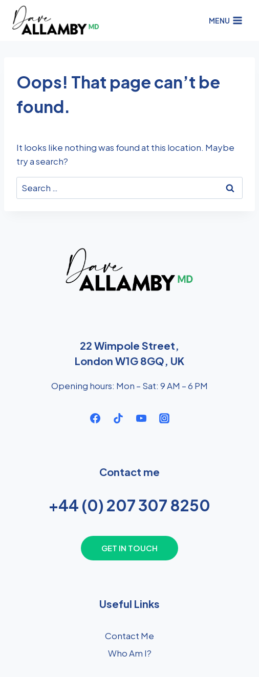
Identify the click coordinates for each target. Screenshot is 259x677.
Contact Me (129, 635)
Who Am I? (130, 653)
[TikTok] (118, 418)
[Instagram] (164, 418)
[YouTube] (141, 418)
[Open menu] (225, 20)
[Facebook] (95, 418)
